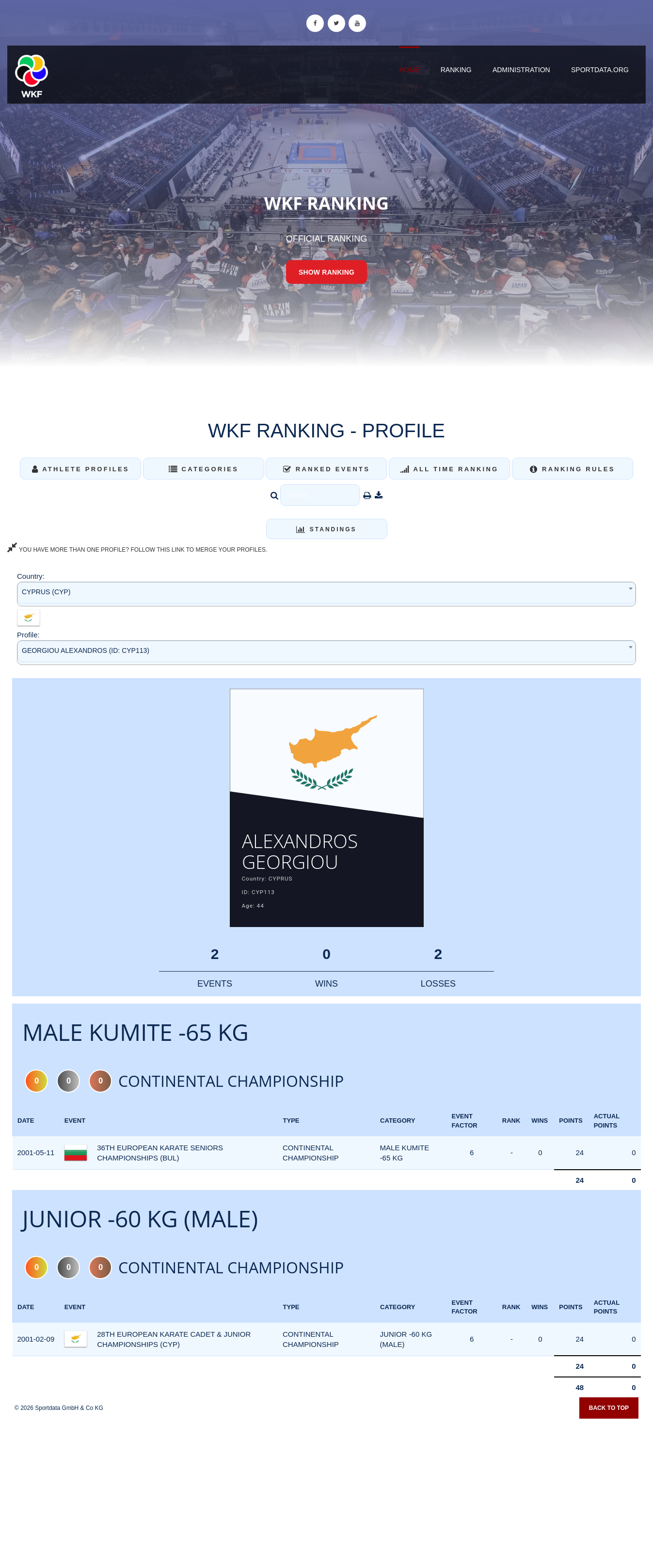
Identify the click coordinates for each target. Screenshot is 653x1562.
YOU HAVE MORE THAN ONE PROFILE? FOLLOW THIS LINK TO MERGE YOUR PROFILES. (137, 549)
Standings (326, 529)
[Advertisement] (327, 1492)
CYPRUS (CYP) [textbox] (46, 592)
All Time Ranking (449, 469)
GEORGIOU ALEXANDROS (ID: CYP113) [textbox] (85, 650)
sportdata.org (600, 70)
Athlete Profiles (80, 469)
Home (409, 70)
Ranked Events (326, 469)
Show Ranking (326, 272)
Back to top (609, 1417)
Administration (521, 70)
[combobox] (326, 594)
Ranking (456, 70)
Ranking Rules (572, 469)
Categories (204, 469)
